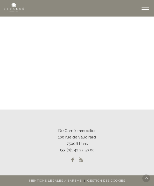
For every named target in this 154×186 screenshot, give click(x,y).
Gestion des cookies (106, 180)
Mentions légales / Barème (55, 180)
